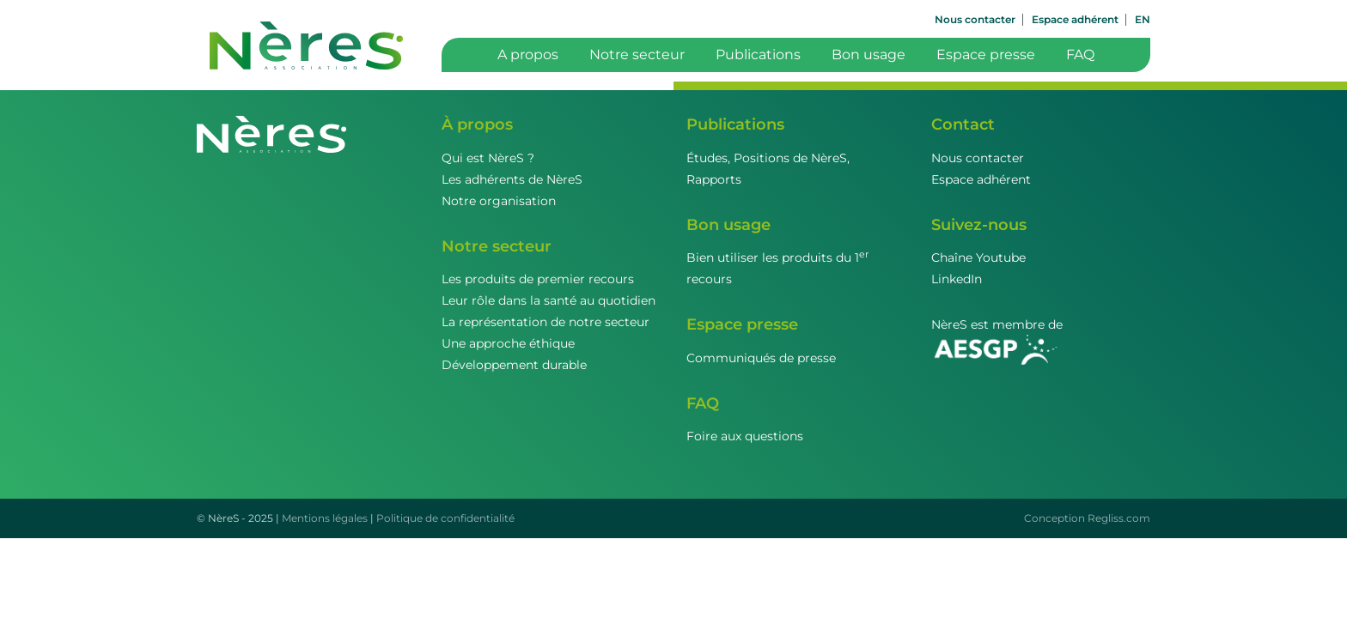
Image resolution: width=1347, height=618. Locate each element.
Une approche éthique (508, 343)
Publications (758, 54)
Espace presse (985, 54)
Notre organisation (499, 201)
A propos (527, 54)
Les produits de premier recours (538, 279)
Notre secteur (637, 54)
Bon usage (868, 54)
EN (1142, 19)
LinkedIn (956, 279)
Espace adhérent (1075, 19)
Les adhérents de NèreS (512, 179)
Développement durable (514, 365)
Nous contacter (975, 19)
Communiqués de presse (761, 358)
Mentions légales (325, 518)
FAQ (1080, 54)
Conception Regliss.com (1087, 518)
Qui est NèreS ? (488, 158)
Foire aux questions (744, 436)
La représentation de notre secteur (545, 322)
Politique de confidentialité (445, 518)
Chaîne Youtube (978, 257)
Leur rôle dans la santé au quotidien (548, 300)
